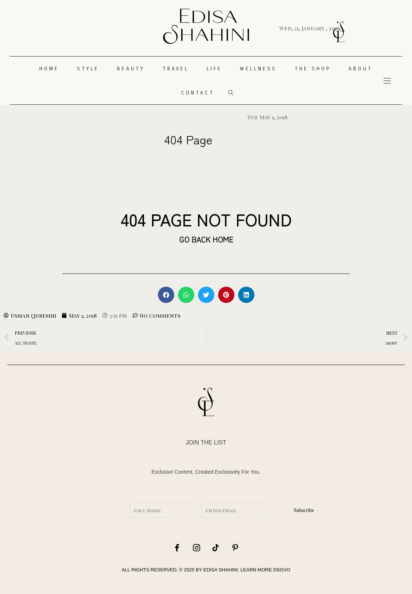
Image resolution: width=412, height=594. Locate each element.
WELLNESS (258, 69)
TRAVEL (176, 69)
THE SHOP (313, 69)
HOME (49, 69)
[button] (166, 295)
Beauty (131, 69)
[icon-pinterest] (235, 547)
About (361, 69)
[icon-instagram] (196, 547)
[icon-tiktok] (215, 547)
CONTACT (197, 93)
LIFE (214, 69)
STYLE (88, 69)
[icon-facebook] (177, 547)
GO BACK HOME (206, 239)
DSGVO (281, 569)
